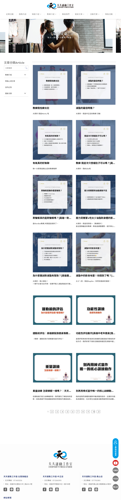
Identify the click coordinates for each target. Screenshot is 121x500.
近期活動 (10, 14)
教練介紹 (50, 14)
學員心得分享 (10, 81)
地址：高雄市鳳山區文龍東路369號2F (97, 484)
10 (94, 411)
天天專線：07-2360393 (52, 480)
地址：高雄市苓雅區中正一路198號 (57, 484)
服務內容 (23, 14)
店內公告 (8, 87)
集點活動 (109, 14)
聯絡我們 (66, 14)
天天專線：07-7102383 (92, 480)
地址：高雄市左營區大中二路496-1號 (18, 484)
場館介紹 (35, 14)
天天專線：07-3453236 (13, 480)
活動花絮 (94, 14)
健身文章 (78, 14)
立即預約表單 (116, 447)
